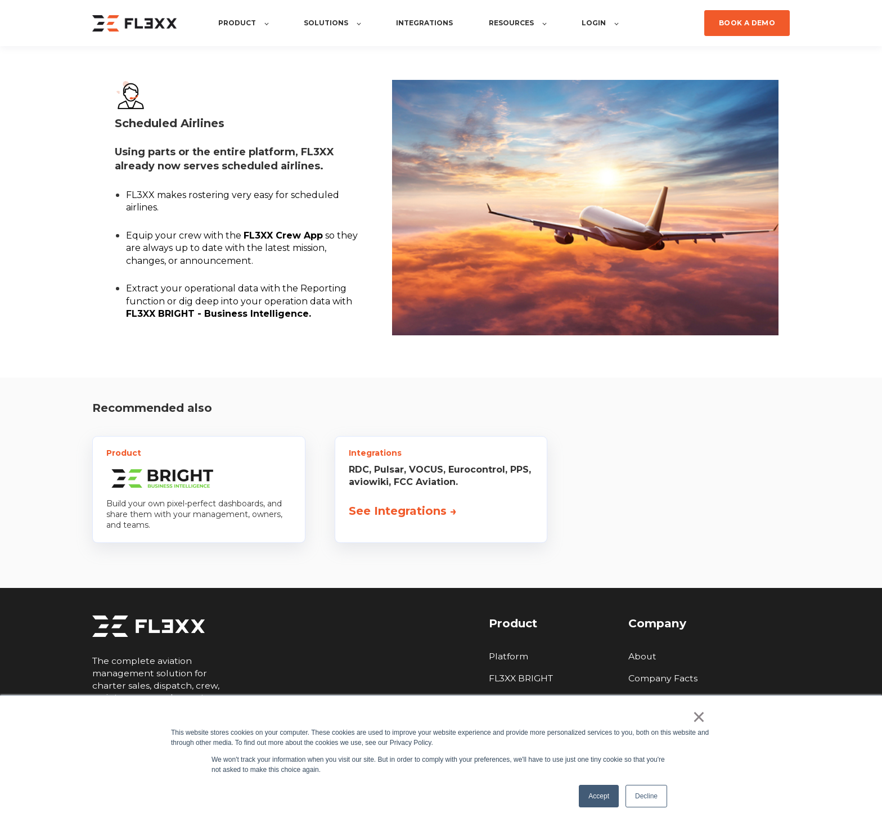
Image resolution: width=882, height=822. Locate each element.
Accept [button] (598, 796)
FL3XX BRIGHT (521, 678)
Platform (508, 656)
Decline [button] (646, 796)
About (642, 656)
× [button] (698, 717)
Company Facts (663, 678)
